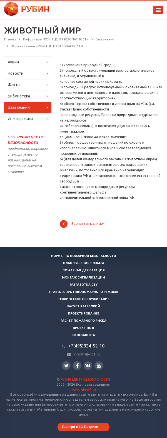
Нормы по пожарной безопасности (83, 255)
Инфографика (20, 119)
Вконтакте (87, 365)
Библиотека (19, 96)
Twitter (66, 365)
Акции (13, 62)
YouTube (99, 365)
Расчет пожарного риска (83, 320)
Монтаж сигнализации (83, 277)
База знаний (19, 107)
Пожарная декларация (84, 270)
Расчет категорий (83, 306)
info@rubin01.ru (87, 354)
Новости (15, 73)
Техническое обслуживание (83, 299)
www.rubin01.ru (83, 389)
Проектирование (83, 313)
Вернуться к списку (82, 224)
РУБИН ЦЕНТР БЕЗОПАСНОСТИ (85, 379)
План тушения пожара (83, 263)
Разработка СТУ (84, 284)
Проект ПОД (83, 327)
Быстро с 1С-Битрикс (80, 427)
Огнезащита (83, 335)
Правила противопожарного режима (83, 291)
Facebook (77, 365)
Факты (14, 85)
